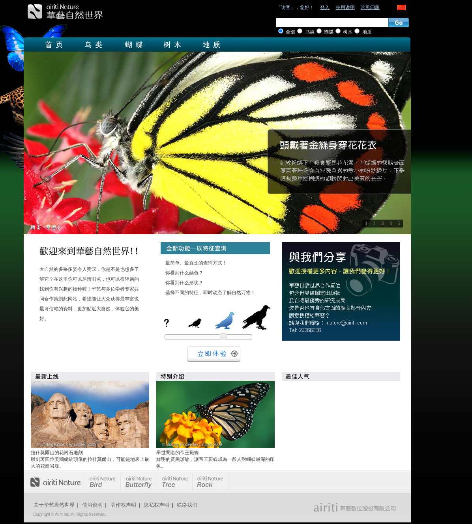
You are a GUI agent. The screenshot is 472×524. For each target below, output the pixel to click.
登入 (325, 7)
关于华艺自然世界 (54, 505)
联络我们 (187, 505)
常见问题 (370, 7)
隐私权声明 (156, 505)
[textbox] (332, 22)
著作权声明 (123, 505)
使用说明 (345, 7)
